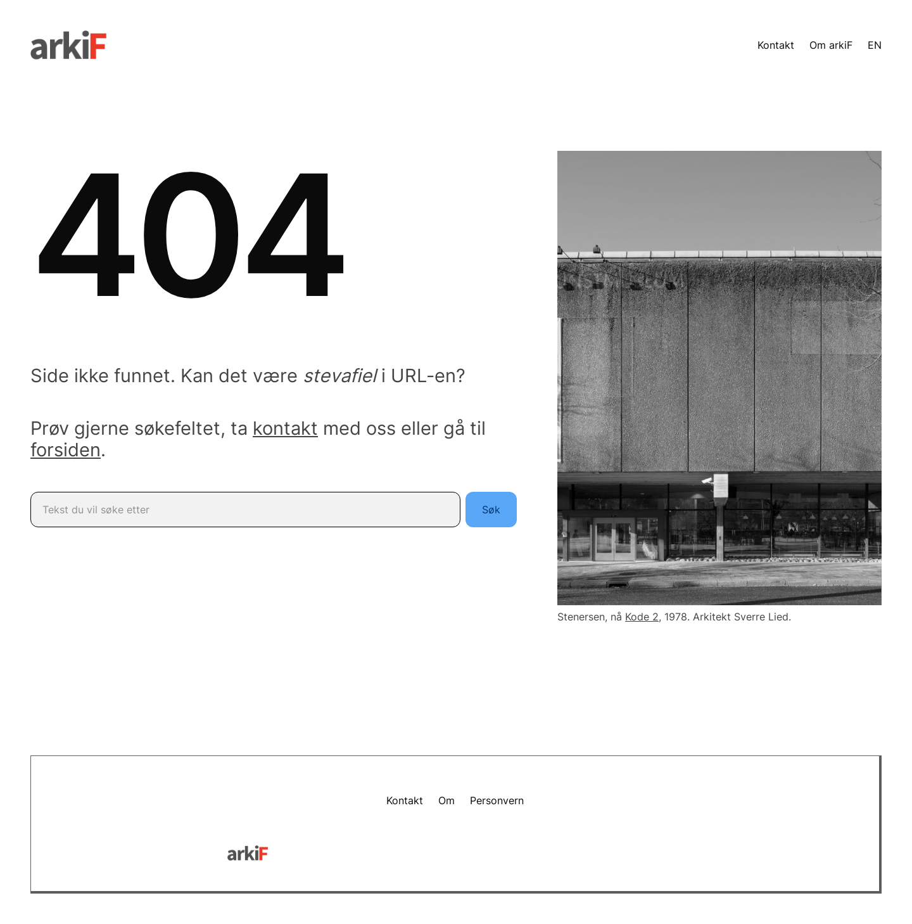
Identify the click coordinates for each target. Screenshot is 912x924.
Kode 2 (642, 616)
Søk (491, 509)
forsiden (65, 450)
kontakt (285, 428)
